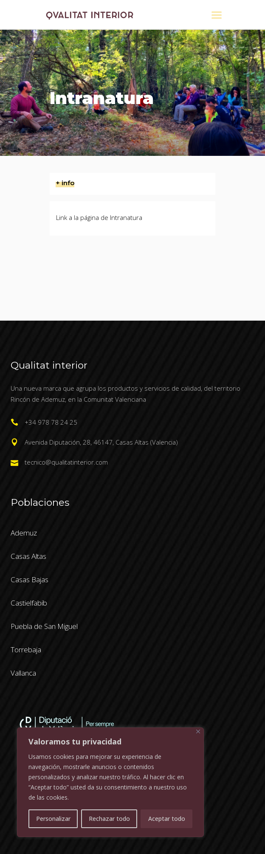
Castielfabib (29, 603)
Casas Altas (28, 556)
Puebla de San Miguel (44, 626)
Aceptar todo (166, 819)
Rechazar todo (109, 819)
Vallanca (23, 673)
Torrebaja (26, 649)
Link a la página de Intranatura (99, 217)
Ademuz (24, 533)
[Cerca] (198, 731)
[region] (110, 782)
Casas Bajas (29, 579)
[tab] (132, 184)
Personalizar (53, 819)
